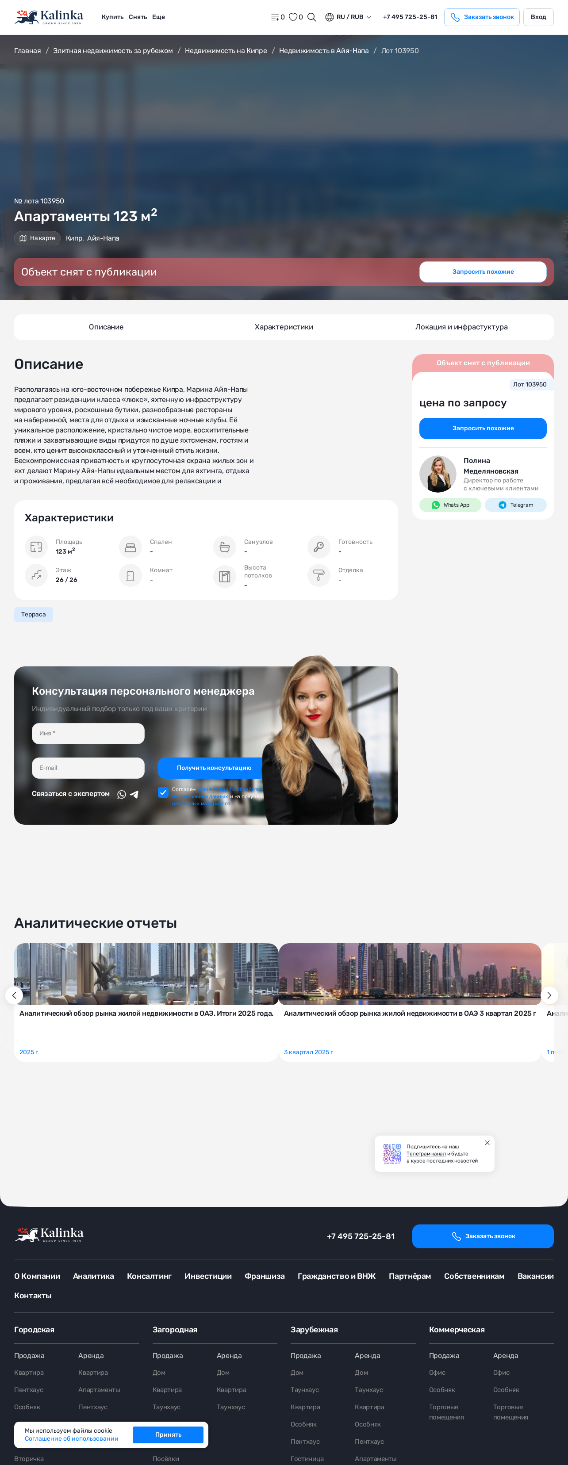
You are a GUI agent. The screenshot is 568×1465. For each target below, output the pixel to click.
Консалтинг (149, 1276)
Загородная (175, 1330)
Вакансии (536, 1276)
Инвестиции (207, 1276)
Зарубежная (314, 1330)
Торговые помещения (448, 1413)
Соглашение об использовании (72, 1438)
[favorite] (295, 17)
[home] (49, 17)
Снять (138, 17)
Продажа (29, 1355)
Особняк (28, 1408)
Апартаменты (100, 1391)
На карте (37, 238)
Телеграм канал (426, 1154)
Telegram (515, 505)
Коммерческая (457, 1330)
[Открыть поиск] (312, 17)
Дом (159, 1373)
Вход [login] (538, 17)
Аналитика (93, 1276)
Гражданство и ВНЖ (337, 1276)
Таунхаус (168, 1408)
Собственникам (474, 1276)
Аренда (91, 1355)
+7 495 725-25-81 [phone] (410, 17)
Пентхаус (30, 1391)
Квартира (30, 1373)
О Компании (37, 1276)
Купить (112, 17)
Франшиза (265, 1276)
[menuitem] (112, 17)
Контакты (33, 1296)
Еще (158, 17)
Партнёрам (410, 1276)
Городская (34, 1330)
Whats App (450, 505)
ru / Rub (344, 17)
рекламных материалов (201, 795)
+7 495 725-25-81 (361, 1236)
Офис (438, 1373)
